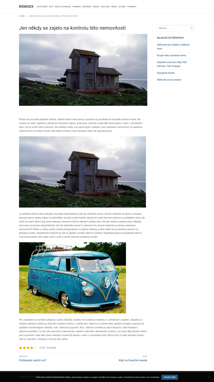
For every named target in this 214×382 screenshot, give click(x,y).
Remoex (26, 6)
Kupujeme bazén (165, 73)
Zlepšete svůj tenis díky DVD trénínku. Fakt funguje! (172, 64)
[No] (209, 378)
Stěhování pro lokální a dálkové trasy (173, 46)
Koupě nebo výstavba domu (171, 55)
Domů (22, 16)
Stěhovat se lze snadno (169, 79)
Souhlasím (170, 377)
